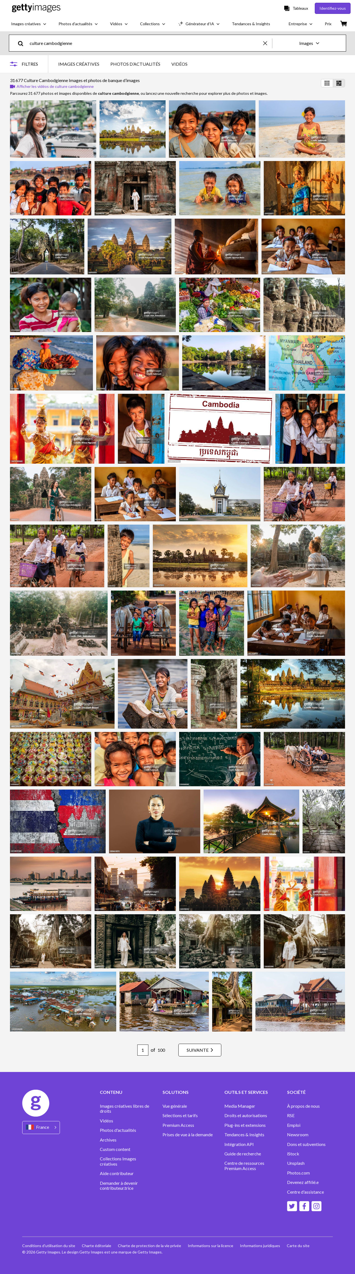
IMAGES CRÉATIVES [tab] (78, 64)
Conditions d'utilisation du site (48, 1245)
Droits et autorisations (245, 1115)
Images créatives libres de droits (124, 1109)
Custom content (115, 1149)
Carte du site (298, 1245)
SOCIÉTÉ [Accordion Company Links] (296, 1092)
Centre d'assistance (305, 1191)
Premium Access (178, 1125)
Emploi (293, 1125)
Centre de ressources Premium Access (244, 1166)
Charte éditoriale (96, 1245)
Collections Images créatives (118, 1161)
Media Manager (239, 1106)
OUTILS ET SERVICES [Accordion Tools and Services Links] (246, 1092)
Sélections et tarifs (180, 1115)
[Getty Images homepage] (36, 8)
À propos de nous (303, 1106)
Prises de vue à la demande (188, 1134)
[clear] (267, 43)
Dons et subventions (306, 1144)
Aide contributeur (117, 1173)
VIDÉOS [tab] (179, 64)
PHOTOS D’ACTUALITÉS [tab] (135, 64)
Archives (108, 1139)
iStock (293, 1153)
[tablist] (123, 64)
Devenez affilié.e (303, 1182)
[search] (23, 43)
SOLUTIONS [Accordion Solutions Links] (176, 1092)
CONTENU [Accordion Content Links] (111, 1092)
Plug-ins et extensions (245, 1125)
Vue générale (175, 1106)
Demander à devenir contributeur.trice (119, 1186)
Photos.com (299, 1172)
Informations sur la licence (210, 1245)
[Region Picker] (41, 1127)
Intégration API (239, 1144)
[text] (145, 43)
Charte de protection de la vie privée (149, 1245)
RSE (291, 1115)
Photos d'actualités (118, 1130)
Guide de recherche (242, 1153)
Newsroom (297, 1134)
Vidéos (106, 1120)
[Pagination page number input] (142, 1050)
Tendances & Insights (244, 1134)
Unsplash (296, 1163)
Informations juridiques (260, 1245)
